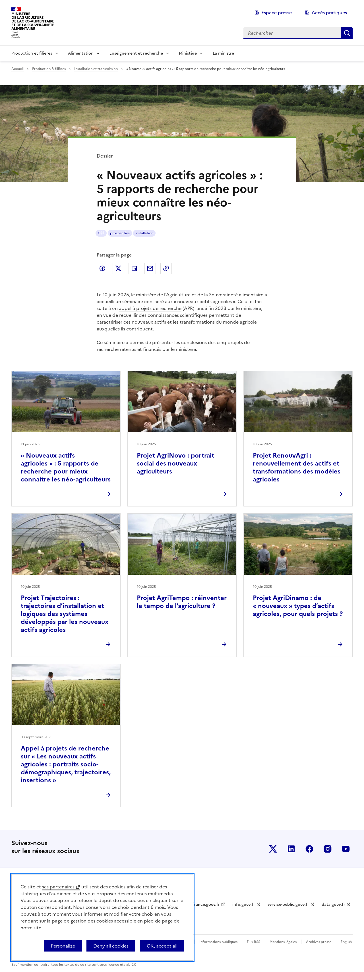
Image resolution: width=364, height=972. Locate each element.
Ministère (188, 53)
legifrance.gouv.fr (202, 904)
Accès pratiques (329, 12)
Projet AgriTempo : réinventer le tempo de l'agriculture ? (182, 602)
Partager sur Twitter (118, 268)
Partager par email (150, 268)
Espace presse (276, 12)
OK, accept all (162, 945)
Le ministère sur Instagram (327, 849)
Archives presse (318, 941)
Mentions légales (283, 941)
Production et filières (31, 53)
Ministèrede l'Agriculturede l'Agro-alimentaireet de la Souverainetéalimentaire (32, 21)
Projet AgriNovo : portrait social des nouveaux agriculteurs (175, 463)
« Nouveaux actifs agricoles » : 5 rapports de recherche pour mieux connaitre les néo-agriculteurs (66, 467)
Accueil (17, 68)
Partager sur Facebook (102, 268)
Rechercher (347, 33)
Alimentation (81, 53)
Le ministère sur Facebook (309, 849)
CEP (101, 233)
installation (144, 233)
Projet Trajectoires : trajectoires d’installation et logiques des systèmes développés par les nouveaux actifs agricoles (64, 613)
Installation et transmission (96, 68)
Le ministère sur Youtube (346, 849)
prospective (120, 233)
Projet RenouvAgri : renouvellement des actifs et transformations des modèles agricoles (296, 467)
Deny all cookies (111, 945)
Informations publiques (218, 941)
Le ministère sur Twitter (273, 849)
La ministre (223, 53)
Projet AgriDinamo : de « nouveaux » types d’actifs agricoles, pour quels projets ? (298, 606)
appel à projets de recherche (150, 308)
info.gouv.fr (243, 904)
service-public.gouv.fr (288, 904)
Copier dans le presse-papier (166, 268)
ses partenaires (58, 886)
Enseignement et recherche (136, 53)
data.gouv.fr (333, 904)
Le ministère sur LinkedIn (291, 849)
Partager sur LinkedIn (134, 268)
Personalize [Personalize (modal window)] (63, 945)
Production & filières (49, 68)
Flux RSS (253, 941)
